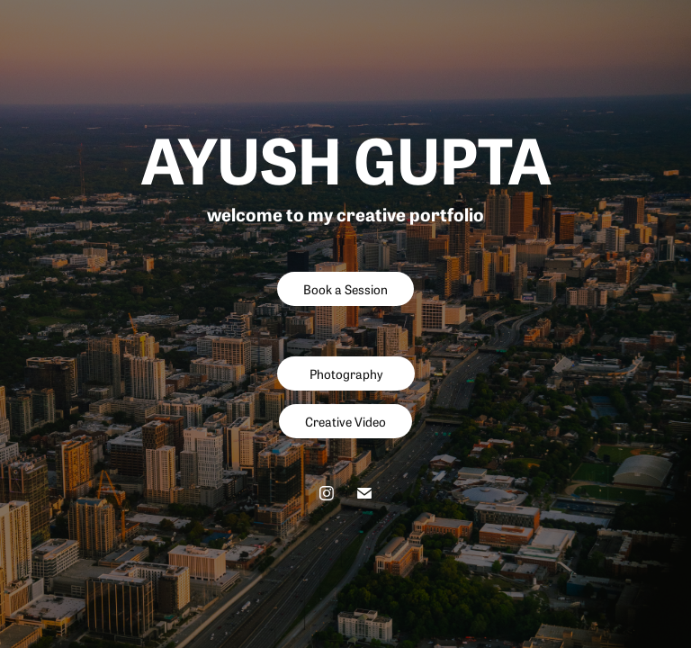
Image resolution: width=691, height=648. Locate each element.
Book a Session (345, 289)
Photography (346, 373)
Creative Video (345, 421)
